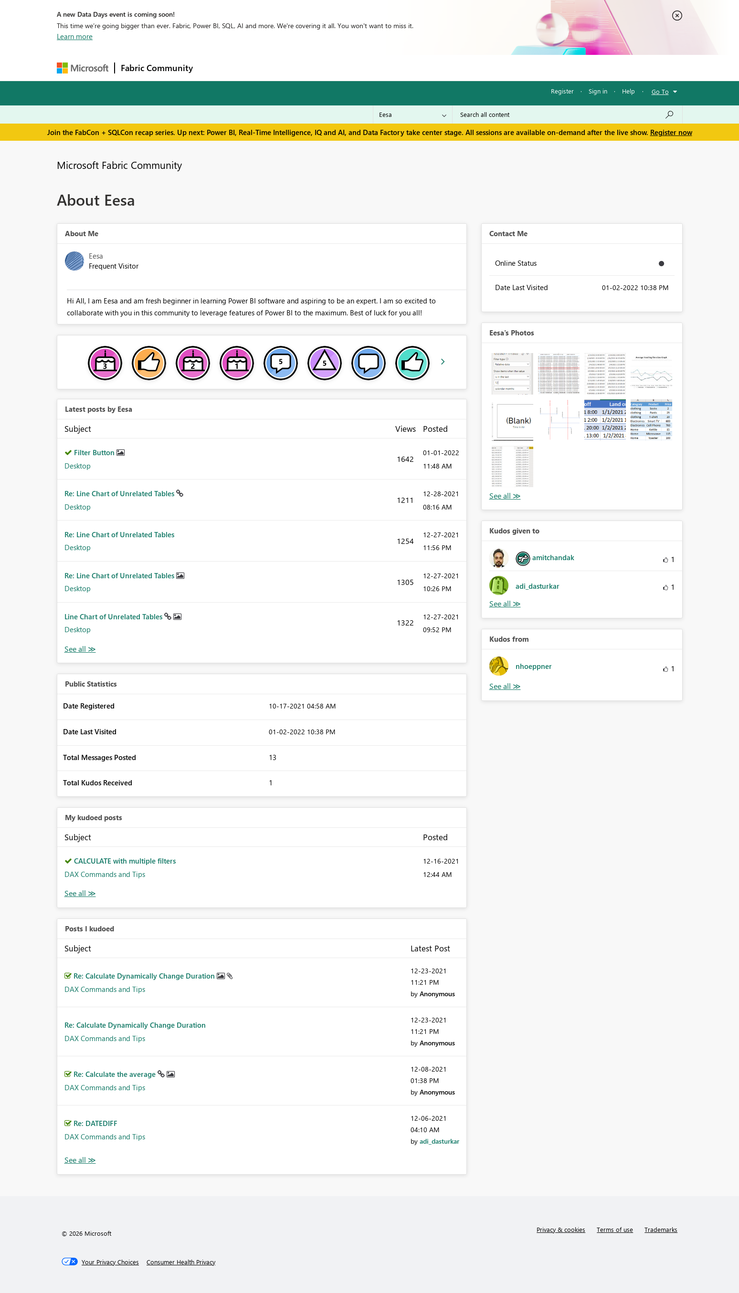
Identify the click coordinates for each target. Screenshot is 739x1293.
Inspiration (256, 67)
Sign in (598, 91)
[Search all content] (567, 114)
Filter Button (95, 452)
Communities (338, 67)
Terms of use (615, 1229)
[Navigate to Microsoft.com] (82, 68)
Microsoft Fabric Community (119, 164)
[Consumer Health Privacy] (181, 1262)
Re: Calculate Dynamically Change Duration (145, 975)
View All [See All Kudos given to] (505, 603)
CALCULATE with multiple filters (125, 860)
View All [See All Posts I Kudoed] (80, 1160)
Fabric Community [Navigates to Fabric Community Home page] (157, 67)
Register (562, 91)
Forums (214, 67)
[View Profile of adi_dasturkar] (439, 1141)
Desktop (77, 465)
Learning (418, 67)
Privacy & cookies (561, 1229)
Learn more (75, 36)
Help (628, 91)
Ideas (295, 67)
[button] (512, 374)
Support (458, 67)
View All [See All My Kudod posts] (80, 893)
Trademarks (660, 1229)
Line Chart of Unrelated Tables (114, 616)
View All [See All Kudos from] (505, 686)
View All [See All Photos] (505, 495)
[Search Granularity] (412, 114)
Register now (671, 132)
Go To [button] (660, 91)
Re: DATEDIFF (95, 1123)
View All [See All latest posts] (80, 649)
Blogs (381, 67)
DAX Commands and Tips (104, 874)
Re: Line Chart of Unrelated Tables (120, 493)
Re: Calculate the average (116, 1074)
